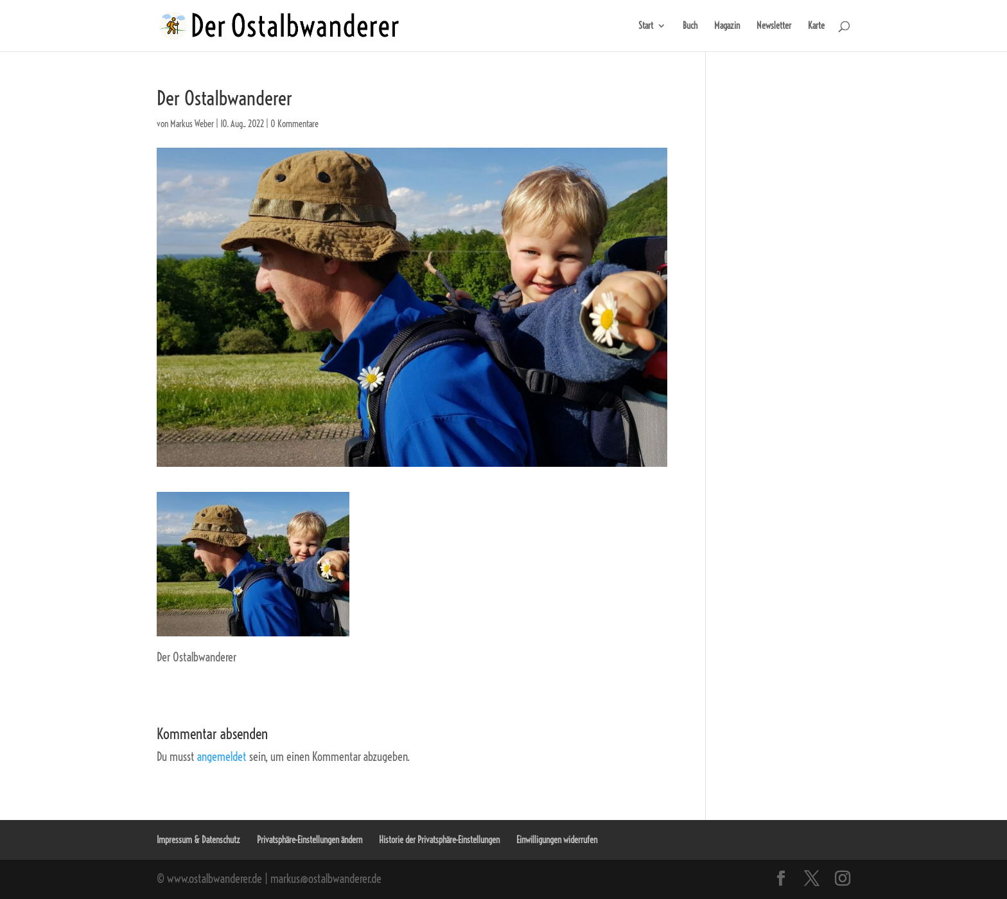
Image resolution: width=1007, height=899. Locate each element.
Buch (690, 26)
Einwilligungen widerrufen (556, 840)
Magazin (727, 26)
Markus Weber (192, 124)
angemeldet (222, 756)
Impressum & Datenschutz (198, 840)
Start (645, 26)
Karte (816, 26)
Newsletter (774, 26)
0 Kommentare (294, 124)
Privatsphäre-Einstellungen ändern (309, 840)
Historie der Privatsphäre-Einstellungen (439, 840)
